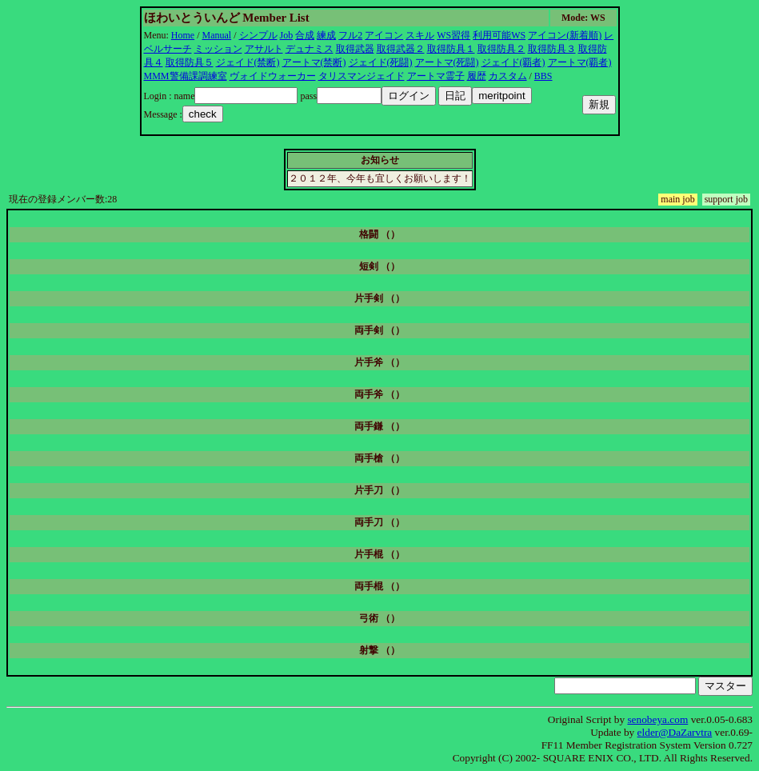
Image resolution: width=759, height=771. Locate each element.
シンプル (258, 35)
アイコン (384, 35)
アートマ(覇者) (580, 62)
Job (287, 35)
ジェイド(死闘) (381, 62)
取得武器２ (401, 48)
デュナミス (310, 48)
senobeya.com (657, 719)
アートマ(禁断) (314, 62)
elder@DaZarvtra (675, 732)
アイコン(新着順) (564, 35)
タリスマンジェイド (361, 76)
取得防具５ (190, 62)
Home (182, 35)
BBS (543, 76)
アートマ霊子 (436, 76)
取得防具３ (552, 48)
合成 (304, 35)
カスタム (508, 76)
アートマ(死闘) (447, 62)
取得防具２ (501, 48)
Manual (217, 35)
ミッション (218, 48)
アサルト (264, 48)
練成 (326, 35)
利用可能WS (499, 35)
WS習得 (453, 35)
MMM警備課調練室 (185, 76)
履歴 (476, 76)
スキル (419, 35)
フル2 (350, 35)
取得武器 (355, 48)
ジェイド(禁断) (248, 62)
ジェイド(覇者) (513, 62)
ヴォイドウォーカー (273, 76)
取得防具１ (451, 48)
